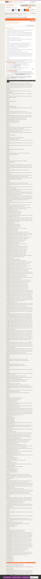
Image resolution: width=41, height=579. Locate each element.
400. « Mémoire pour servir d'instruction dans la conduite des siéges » (15, 488)
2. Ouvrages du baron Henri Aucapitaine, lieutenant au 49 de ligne (14, 31)
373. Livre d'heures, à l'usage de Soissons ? (11, 457)
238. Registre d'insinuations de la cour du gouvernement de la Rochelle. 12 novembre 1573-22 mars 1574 (19, 298)
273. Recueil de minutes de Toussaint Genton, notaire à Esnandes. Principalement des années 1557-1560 (19, 343)
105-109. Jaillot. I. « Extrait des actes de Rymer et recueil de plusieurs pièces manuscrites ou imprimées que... (19, 132)
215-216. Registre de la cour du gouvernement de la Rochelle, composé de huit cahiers (17, 269)
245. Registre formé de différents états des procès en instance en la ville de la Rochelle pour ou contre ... (19, 307)
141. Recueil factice (8, 173)
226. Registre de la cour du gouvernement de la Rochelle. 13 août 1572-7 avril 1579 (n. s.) (17, 282)
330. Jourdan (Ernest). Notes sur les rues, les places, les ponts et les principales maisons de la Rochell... (19, 413)
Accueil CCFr (7, 13)
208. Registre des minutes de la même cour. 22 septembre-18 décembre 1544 (15, 260)
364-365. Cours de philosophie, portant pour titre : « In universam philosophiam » (16, 447)
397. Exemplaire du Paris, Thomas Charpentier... (19, 484)
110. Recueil (7, 133)
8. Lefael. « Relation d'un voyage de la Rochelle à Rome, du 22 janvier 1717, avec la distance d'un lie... (19, 39)
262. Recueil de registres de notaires (10, 329)
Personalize (26, 577)
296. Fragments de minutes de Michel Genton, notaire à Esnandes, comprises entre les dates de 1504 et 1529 (19, 373)
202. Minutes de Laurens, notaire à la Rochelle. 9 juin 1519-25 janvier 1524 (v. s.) (16, 252)
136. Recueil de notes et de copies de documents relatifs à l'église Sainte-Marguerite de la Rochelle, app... (19, 167)
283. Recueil (7, 356)
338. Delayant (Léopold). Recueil (10, 423)
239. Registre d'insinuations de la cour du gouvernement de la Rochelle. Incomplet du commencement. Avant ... (19, 299)
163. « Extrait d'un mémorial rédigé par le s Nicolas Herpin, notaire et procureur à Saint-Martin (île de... (19, 202)
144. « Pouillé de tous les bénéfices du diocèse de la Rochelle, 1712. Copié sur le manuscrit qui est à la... (19, 177)
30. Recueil (7, 58)
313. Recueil (7, 395)
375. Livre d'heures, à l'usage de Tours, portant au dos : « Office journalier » (15, 460)
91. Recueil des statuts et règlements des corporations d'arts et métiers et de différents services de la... (19, 115)
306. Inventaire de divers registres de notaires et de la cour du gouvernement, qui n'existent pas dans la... (19, 386)
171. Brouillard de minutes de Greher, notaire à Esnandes (13, 212)
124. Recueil (7, 151)
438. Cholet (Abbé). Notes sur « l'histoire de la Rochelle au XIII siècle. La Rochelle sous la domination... (19, 536)
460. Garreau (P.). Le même (9, 568)
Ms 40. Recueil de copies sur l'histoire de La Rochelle (13, 70)
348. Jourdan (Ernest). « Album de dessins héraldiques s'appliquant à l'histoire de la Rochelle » (18, 435)
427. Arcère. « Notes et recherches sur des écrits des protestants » (14, 522)
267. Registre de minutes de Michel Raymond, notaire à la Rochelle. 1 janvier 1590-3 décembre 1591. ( (19, 335)
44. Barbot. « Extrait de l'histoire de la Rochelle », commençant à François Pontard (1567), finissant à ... (19, 72)
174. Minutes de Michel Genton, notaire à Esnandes (12, 216)
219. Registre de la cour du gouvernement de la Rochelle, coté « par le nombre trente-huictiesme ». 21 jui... (19, 273)
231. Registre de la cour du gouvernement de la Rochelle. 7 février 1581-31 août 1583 (17, 289)
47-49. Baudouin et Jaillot (9, 75)
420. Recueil (7, 513)
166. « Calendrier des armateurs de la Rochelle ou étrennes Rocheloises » (15, 206)
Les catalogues (10, 5)
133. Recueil (7, 163)
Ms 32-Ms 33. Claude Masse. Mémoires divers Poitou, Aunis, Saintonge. (15, 61)
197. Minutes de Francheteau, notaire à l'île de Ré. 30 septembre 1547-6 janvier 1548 (16, 246)
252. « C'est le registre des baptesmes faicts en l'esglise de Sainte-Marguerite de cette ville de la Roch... (19, 316)
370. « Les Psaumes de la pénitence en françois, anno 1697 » (13, 453)
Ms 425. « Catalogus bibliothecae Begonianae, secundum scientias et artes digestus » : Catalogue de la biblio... (19, 519)
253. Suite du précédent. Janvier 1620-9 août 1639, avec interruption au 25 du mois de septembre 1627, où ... (19, 317)
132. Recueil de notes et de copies (10, 162)
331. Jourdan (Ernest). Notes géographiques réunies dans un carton (14, 414)
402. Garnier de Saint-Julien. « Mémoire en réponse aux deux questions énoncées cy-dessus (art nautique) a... (19, 491)
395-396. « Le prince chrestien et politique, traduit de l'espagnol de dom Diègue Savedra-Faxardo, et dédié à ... (19, 483)
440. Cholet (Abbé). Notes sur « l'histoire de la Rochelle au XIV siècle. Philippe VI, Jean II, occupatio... (19, 539)
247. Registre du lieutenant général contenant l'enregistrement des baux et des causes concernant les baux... (19, 309)
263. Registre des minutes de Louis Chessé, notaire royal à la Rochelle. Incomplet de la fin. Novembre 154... (19, 330)
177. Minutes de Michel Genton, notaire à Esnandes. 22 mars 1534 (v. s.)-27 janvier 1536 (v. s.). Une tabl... (19, 220)
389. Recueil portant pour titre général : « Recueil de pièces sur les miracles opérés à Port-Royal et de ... (19, 475)
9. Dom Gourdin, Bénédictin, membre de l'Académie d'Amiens (14, 40)
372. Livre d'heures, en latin (9, 456)
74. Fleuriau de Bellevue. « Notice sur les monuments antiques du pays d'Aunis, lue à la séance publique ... (19, 96)
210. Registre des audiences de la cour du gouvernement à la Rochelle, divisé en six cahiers (17, 263)
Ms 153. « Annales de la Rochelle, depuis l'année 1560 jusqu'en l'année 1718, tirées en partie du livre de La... (19, 189)
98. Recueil (7, 123)
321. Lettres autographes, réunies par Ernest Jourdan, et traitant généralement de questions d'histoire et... (19, 405)
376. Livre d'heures (8, 461)
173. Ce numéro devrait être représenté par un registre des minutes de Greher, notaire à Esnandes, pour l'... (19, 215)
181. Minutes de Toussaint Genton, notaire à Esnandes (13, 225)
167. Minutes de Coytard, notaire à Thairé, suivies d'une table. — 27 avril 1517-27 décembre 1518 (18, 207)
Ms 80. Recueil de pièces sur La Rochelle (11, 101)
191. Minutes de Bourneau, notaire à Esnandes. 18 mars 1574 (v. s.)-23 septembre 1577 (17, 238)
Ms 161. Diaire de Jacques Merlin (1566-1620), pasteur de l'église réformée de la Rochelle (17, 199)
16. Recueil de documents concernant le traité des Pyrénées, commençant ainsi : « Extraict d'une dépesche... (19, 49)
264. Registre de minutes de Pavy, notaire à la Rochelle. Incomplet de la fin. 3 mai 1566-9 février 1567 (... (19, 331)
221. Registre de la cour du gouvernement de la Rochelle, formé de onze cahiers (16, 276)
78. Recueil (7, 98)
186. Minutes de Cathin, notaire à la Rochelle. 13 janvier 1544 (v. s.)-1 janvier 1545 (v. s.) (17, 232)
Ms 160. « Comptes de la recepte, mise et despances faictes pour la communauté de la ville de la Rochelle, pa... (19, 198)
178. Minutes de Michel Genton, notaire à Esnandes (12, 221)
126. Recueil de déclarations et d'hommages (12, 154)
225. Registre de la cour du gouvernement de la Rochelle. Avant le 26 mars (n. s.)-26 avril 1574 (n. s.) (19, 281)
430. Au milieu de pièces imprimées (10, 526)
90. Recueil (7, 114)
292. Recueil (7, 368)
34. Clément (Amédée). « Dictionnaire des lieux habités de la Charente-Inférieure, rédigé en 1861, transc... (19, 62)
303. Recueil (7, 382)
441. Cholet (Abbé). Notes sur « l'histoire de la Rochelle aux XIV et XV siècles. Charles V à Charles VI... (19, 540)
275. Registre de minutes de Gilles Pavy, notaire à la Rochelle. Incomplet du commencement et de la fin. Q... (19, 346)
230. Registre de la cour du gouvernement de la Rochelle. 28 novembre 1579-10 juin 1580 (17, 287)
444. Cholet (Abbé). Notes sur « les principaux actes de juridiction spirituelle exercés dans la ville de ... (19, 544)
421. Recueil (7, 514)
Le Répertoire (24, 5)
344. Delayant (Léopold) (9, 430)
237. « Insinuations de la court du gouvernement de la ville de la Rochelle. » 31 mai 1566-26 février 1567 (19, 296)
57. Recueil (7, 79)
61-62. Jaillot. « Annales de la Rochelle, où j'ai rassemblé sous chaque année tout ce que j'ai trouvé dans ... (19, 84)
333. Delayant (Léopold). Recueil (10, 417)
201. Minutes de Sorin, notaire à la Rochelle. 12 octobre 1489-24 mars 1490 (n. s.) (16, 251)
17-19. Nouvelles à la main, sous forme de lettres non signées (14, 50)
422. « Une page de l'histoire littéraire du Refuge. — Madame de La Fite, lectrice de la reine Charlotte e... (19, 515)
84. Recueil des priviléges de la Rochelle (11, 106)
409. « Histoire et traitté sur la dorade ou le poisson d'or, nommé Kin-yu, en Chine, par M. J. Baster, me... (19, 500)
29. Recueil (7, 57)
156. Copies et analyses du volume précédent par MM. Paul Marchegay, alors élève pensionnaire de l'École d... (19, 193)
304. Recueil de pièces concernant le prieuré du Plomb (13, 383)
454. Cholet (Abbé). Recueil (9, 557)
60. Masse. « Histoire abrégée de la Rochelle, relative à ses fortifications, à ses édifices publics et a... (19, 83)
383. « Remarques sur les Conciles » (10, 467)
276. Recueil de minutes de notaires (10, 347)
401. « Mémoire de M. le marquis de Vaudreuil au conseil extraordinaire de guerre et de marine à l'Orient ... (19, 489)
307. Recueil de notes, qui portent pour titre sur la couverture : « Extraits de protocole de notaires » (18, 387)
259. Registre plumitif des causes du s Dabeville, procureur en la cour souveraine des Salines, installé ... (19, 325)
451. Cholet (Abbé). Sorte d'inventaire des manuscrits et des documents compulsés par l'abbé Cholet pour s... (19, 553)
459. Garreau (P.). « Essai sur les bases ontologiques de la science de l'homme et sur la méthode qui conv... (19, 566)
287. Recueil (7, 361)
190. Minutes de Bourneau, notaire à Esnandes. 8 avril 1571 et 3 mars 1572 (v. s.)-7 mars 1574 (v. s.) (18, 237)
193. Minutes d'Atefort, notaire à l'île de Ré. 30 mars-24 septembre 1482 (15, 241)
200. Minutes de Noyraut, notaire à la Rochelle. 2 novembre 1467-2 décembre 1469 (16, 250)
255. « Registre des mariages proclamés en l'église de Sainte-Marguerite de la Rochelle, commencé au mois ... (19, 320)
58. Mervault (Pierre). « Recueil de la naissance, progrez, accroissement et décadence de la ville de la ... (19, 80)
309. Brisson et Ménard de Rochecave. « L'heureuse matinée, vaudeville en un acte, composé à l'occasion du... (19, 390)
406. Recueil (7, 496)
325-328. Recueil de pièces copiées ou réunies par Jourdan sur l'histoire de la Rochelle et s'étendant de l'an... (19, 410)
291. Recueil (7, 366)
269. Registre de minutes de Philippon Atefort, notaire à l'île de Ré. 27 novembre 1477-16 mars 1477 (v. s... (19, 338)
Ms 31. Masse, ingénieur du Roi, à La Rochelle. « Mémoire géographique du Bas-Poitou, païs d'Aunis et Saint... (19, 59)
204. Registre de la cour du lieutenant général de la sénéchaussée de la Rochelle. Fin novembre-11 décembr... (19, 255)
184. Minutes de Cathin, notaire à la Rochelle (12, 229)
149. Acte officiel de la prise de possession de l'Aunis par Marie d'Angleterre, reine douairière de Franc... (19, 184)
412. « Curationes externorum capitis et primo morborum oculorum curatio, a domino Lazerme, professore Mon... (19, 504)
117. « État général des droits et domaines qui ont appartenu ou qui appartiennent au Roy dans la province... (19, 142)
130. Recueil (7, 159)
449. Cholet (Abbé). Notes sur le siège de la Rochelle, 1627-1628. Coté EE (15, 550)
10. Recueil (7, 41)
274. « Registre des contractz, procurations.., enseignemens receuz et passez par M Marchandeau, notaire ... (19, 344)
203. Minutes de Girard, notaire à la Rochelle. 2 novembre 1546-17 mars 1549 (16, 254)
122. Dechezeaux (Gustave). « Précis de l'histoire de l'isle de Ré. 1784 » (15, 149)
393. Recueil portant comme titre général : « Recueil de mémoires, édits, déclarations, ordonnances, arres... (19, 480)
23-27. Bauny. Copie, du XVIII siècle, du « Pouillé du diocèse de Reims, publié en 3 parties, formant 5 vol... (19, 54)
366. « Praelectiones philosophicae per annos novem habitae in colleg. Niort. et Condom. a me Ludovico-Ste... (19, 448)
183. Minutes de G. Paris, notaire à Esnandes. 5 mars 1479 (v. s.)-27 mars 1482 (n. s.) (16, 228)
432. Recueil (7, 528)
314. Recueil (7, 396)
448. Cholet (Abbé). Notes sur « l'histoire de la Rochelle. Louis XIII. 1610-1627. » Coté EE (17, 549)
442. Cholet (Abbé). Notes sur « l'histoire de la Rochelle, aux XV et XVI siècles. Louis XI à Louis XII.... (19, 541)
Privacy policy (34, 577)
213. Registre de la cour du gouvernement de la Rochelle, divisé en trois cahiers (16, 267)
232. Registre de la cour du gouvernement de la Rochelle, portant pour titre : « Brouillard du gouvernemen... (19, 290)
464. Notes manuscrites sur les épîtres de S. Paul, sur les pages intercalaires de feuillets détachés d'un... (19, 573)
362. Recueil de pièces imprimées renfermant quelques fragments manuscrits (16, 444)
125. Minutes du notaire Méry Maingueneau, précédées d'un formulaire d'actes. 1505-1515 (17, 153)
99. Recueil (7, 124)
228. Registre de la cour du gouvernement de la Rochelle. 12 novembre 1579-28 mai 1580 (17, 285)
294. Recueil (7, 370)
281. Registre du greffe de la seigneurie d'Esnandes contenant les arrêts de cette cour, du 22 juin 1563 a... (19, 353)
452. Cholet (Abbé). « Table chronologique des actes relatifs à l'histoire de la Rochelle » (17, 554)
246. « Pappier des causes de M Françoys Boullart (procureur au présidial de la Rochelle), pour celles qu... (19, 308)
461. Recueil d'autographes (9, 569)
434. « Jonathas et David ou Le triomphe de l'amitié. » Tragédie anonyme (15, 531)
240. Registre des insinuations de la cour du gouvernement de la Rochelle (15, 300)
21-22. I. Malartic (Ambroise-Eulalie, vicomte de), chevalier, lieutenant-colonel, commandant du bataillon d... (19, 53)
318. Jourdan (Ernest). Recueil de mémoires (11, 401)
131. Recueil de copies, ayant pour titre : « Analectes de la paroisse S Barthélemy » (16, 160)
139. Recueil (7, 171)
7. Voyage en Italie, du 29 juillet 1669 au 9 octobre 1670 (13, 37)
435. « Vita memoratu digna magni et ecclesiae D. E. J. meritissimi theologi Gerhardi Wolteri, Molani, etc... (19, 532)
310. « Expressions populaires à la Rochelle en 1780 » (13, 391)
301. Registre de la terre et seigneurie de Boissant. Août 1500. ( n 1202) (17, 379)
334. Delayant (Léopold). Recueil (10, 418)
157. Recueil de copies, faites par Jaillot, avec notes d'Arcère (14, 194)
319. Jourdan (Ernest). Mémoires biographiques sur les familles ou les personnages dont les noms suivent (19, 403)
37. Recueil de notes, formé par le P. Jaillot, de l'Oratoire (13, 66)
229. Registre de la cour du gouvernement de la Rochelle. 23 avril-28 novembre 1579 (16, 286)
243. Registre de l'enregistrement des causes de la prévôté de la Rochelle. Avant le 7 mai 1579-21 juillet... (19, 304)
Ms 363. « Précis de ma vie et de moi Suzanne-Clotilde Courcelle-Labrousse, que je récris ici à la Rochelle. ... (19, 445)
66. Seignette (8, 88)
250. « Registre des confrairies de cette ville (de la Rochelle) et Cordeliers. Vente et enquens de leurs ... (19, 313)
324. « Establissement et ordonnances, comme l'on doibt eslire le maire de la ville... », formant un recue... (19, 409)
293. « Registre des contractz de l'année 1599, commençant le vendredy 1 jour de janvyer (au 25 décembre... (19, 369)
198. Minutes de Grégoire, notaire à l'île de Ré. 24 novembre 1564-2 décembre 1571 (16, 247)
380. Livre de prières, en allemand (10, 465)
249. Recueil (7, 312)
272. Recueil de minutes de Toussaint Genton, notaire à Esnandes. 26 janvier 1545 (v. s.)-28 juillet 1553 (19, 342)
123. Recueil (7, 150)
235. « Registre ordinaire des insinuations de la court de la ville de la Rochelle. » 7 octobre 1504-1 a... (19, 294)
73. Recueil (7, 94)
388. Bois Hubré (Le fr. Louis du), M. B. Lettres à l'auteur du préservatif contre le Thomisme (17, 474)
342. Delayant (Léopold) (9, 427)
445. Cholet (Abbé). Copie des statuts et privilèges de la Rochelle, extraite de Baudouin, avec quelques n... (19, 545)
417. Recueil (7, 509)
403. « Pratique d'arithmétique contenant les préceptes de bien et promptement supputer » (17, 492)
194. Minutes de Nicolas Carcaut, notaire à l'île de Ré (13, 242)
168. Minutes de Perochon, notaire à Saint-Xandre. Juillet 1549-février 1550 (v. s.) (16, 208)
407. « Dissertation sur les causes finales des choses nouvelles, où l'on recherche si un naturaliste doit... (19, 497)
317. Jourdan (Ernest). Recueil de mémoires (11, 400)
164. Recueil (7, 203)
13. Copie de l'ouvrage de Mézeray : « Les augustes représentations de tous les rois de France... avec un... (19, 45)
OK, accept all (7, 577)
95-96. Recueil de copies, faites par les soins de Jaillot (13, 120)
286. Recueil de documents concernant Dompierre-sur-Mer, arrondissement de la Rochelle (17, 360)
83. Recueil (7, 105)
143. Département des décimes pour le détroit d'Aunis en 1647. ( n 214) (17, 176)
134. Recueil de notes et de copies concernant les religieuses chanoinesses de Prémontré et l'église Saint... (19, 164)
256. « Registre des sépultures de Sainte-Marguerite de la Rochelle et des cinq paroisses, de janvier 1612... (19, 321)
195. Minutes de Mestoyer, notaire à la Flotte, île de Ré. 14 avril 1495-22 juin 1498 (16, 243)
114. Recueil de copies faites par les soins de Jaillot (12, 138)
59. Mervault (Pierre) (9, 81)
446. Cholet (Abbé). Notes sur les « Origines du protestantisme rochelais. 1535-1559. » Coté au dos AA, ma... (19, 546)
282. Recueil (7, 355)
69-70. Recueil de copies (9, 92)
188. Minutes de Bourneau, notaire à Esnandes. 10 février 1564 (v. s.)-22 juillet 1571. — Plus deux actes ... (19, 234)
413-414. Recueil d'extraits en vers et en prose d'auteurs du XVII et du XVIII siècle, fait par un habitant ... (19, 505)
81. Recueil (7, 102)
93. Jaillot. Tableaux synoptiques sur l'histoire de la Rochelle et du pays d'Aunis (16, 118)
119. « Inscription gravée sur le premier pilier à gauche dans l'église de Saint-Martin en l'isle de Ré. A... (19, 145)
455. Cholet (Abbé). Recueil (9, 558)
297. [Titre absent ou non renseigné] (10, 374)
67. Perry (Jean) (8, 89)
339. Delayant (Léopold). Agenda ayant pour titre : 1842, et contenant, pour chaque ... (19, 425)
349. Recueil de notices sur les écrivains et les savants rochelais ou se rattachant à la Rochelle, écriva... (19, 436)
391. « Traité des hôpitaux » (9, 478)
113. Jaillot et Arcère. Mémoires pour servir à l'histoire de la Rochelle (15, 137)
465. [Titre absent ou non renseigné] (10, 574)
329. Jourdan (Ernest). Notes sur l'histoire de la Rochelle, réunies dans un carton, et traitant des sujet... (19, 412)
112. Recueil (7, 136)
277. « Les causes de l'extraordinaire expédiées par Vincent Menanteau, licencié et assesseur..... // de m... (19, 348)
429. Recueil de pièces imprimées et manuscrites (12, 524)
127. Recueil (7, 155)
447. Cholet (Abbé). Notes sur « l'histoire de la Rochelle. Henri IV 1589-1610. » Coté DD (17, 548)
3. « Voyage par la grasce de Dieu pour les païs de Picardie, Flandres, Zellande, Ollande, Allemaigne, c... (19, 32)
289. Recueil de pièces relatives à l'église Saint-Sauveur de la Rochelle (15, 364)
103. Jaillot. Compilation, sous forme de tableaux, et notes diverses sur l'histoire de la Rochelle (18, 129)
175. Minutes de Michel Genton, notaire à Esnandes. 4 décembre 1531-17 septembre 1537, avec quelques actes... (19, 217)
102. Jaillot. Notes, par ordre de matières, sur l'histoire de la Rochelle (15, 128)
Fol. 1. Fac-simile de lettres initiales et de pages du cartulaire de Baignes (16, 562)
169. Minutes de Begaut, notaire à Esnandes (11, 210)
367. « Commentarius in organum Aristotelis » (12, 449)
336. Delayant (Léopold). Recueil (10, 421)
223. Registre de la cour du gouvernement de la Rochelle (13, 278)
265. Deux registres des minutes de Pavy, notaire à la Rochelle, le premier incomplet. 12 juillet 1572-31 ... (19, 333)
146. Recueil (7, 180)
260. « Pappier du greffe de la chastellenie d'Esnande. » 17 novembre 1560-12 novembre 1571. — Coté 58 (19, 326)
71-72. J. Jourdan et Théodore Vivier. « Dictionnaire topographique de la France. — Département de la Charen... (19, 93)
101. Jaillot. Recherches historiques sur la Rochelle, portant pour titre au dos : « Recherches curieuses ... (19, 127)
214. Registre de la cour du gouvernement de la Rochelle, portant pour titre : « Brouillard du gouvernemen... (19, 268)
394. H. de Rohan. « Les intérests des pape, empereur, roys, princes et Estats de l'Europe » (17, 482)
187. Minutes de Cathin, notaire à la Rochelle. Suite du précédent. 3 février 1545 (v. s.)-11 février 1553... (19, 233)
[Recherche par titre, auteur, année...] (19, 7)
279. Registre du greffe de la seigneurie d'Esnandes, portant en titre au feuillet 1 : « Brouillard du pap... (19, 351)
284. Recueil (7, 357)
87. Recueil (7, 110)
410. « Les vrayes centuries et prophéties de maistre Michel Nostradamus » (15, 501)
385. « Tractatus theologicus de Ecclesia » (11, 470)
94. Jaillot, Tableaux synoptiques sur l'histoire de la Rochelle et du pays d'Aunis (16, 119)
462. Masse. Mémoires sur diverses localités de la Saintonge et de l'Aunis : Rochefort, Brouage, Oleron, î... (19, 570)
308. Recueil (7, 388)
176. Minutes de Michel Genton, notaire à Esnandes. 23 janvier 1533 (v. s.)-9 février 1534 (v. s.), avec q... (19, 219)
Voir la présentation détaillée (30, 25)
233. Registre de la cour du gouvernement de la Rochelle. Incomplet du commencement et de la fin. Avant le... (19, 291)
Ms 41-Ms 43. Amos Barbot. (19, 71)
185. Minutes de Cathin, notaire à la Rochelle (12, 230)
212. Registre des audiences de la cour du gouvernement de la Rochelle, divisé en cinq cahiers (18, 265)
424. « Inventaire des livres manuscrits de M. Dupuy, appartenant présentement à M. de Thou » (18, 518)
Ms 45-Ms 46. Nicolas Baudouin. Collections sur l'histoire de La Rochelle (15, 74)
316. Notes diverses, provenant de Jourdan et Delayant (13, 399)
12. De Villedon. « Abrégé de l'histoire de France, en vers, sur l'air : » (17, 44)
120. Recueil (7, 146)
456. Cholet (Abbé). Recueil (9, 559)
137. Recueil (7, 168)
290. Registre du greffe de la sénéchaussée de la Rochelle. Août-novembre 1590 (16, 365)
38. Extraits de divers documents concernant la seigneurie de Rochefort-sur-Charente (17, 67)
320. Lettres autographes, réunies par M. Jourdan (12, 404)
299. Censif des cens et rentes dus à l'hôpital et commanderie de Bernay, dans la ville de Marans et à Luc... (19, 377)
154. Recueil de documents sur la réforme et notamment (13, 190)
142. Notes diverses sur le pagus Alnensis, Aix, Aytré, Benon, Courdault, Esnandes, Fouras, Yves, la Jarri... (19, 175)
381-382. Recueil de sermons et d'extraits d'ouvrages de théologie (14, 466)
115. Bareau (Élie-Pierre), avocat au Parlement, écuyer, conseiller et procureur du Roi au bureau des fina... (19, 140)
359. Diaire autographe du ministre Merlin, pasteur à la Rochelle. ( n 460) (17, 440)
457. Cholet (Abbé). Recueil (9, 561)
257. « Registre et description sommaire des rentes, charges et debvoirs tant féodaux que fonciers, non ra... (19, 322)
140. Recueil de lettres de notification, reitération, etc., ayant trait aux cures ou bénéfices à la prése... (19, 172)
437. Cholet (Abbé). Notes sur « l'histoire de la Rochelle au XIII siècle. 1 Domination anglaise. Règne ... (19, 535)
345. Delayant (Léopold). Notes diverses (11, 431)
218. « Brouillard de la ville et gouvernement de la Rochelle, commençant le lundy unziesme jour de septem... (19, 272)
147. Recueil (7, 181)
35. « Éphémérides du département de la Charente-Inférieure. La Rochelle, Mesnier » (16, 63)
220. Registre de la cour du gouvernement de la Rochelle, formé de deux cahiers (16, 274)
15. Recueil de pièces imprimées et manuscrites (12, 48)
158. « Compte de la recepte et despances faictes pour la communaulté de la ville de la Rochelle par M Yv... (19, 195)
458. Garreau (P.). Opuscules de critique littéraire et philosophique (14, 565)
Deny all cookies (17, 577)
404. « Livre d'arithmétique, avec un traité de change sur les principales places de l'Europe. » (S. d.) (18, 493)
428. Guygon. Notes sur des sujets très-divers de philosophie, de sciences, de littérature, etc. (18, 523)
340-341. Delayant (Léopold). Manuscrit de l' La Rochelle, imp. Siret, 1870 (18, 426)
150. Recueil (7, 185)
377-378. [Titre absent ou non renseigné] (11, 462)
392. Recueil (7, 479)
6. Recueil (7, 36)
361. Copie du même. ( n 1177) (12, 443)
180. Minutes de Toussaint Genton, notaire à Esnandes (13, 224)
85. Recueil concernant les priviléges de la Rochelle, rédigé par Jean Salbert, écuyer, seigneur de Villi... (19, 107)
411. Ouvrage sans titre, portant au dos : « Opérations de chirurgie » (14, 502)
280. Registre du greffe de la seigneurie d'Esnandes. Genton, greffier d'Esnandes (16, 352)
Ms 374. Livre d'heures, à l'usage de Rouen (11, 458)
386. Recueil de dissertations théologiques (11, 471)
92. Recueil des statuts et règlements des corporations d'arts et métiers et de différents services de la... (19, 116)
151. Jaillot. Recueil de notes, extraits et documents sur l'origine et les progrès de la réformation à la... (19, 186)
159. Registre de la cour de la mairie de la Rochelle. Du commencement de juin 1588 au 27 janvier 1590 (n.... (19, 197)
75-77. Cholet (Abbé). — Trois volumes (11, 97)
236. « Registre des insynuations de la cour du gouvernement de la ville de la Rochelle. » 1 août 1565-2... (19, 295)
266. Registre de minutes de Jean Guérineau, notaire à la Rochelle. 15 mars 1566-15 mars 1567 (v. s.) (18, 334)
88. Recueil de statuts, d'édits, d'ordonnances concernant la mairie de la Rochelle (16, 111)
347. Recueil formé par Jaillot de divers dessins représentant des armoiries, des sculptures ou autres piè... (19, 434)
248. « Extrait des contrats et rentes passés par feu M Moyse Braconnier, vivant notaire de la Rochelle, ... (19, 311)
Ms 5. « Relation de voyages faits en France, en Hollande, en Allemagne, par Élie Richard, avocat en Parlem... (19, 35)
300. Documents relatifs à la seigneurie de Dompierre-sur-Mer (14, 378)
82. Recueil (7, 103)
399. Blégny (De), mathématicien (10, 487)
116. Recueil (7, 141)
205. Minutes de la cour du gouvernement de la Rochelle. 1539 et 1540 (15, 256)
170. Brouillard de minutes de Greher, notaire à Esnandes (13, 211)
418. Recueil (7, 510)
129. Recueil (7, 158)
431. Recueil (7, 527)
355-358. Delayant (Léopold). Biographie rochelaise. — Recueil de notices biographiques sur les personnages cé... (19, 439)
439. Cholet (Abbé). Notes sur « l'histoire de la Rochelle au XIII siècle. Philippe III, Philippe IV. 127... (18, 537)
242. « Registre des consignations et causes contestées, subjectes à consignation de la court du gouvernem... (19, 303)
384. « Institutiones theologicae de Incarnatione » (12, 469)
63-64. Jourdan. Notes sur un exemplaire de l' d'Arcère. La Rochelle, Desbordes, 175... (19, 85)
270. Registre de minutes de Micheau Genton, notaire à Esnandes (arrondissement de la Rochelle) (18, 339)
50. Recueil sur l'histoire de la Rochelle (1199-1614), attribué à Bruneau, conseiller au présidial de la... (19, 76)
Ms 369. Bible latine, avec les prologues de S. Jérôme (13, 452)
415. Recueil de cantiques (9, 506)
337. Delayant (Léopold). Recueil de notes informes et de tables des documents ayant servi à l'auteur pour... (19, 422)
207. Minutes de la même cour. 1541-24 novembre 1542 (13, 259)
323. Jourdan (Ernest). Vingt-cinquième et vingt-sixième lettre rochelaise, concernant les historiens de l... (19, 408)
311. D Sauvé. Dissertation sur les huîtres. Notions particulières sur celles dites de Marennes (18, 392)
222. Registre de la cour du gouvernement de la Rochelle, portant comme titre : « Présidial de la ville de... (19, 277)
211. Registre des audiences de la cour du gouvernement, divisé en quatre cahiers (16, 264)
